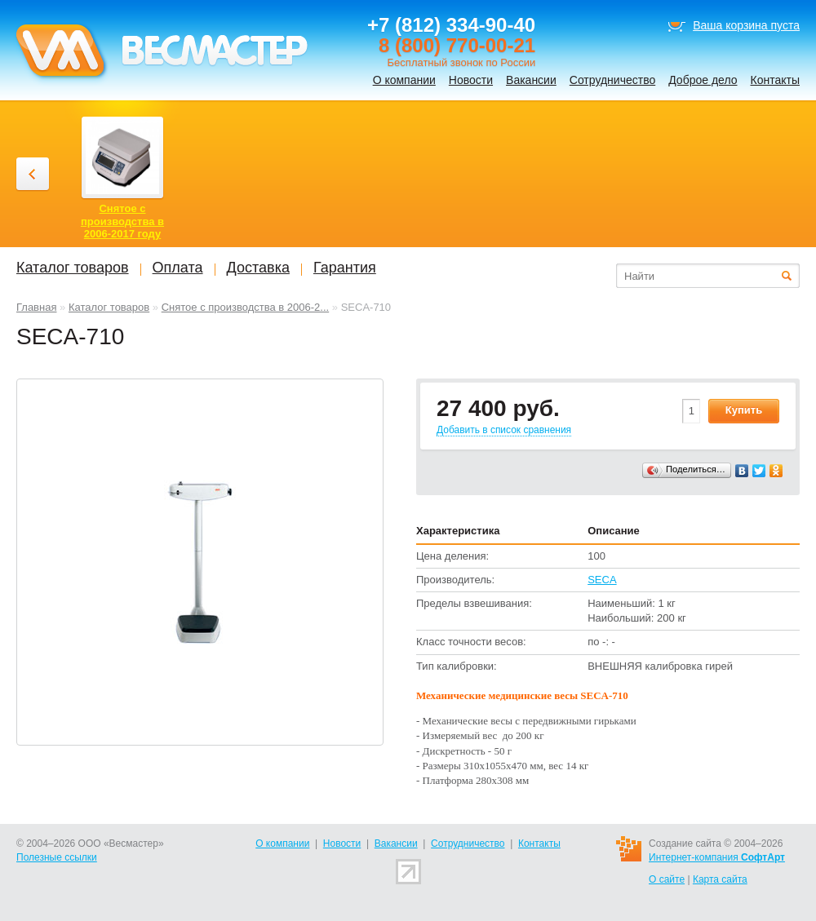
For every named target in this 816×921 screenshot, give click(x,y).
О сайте (667, 879)
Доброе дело (702, 79)
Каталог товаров (109, 307)
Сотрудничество (612, 79)
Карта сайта (720, 879)
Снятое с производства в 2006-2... (246, 307)
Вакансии (531, 79)
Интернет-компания (717, 857)
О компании (404, 79)
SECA (602, 579)
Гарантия (344, 267)
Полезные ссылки (56, 857)
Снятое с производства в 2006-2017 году (122, 221)
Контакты (775, 79)
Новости (471, 79)
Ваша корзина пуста (746, 25)
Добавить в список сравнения (504, 430)
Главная (36, 307)
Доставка (258, 267)
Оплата (178, 267)
